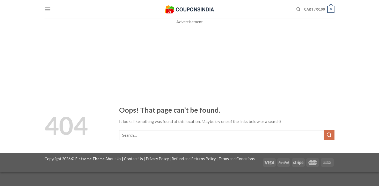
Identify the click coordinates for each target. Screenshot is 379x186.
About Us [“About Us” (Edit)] (113, 159)
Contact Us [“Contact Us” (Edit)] (133, 159)
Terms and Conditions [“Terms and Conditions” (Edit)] (236, 159)
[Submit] (329, 135)
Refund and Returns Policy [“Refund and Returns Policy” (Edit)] (194, 159)
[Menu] (48, 9)
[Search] (298, 9)
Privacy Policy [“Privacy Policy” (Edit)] (157, 159)
